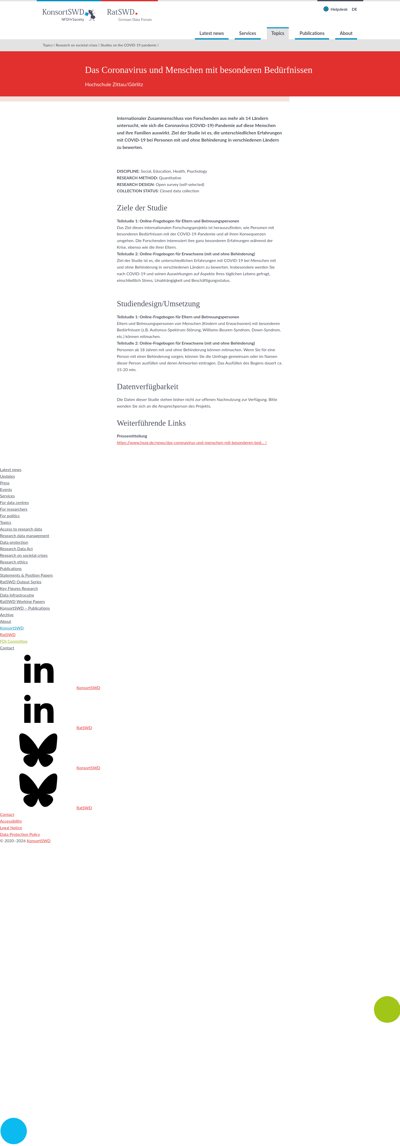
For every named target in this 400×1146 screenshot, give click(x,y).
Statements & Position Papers (26, 575)
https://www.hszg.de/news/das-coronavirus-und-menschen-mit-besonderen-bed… (190, 442)
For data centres (14, 502)
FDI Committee (14, 641)
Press (4, 482)
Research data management (24, 535)
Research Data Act (16, 548)
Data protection (14, 542)
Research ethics (14, 561)
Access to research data (21, 528)
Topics (277, 33)
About (346, 33)
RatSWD (8, 634)
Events (6, 489)
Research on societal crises (76, 45)
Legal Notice (11, 827)
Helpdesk (339, 9)
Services (247, 33)
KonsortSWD (12, 627)
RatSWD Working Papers (22, 601)
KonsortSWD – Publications (25, 608)
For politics (10, 515)
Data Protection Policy (20, 834)
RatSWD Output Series (20, 581)
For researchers (14, 509)
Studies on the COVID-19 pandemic (129, 45)
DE (354, 9)
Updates (7, 476)
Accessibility (11, 820)
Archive (7, 614)
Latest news (211, 33)
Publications (311, 33)
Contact (7, 647)
